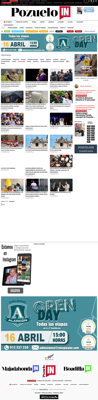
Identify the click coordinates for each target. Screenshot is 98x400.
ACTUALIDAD (16, 2)
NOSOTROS (59, 31)
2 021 (93, 130)
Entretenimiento (5, 61)
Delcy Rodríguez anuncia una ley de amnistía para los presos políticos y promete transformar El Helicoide (12, 106)
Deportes (48, 59)
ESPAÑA (42, 22)
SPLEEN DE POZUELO (58, 2)
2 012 (89, 141)
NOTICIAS (7, 31)
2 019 (93, 132)
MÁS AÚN (31, 4)
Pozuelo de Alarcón (46, 61)
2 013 (93, 139)
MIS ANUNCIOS (43, 31)
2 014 (89, 139)
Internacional (29, 27)
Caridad (22, 27)
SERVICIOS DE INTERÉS (18, 31)
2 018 (89, 135)
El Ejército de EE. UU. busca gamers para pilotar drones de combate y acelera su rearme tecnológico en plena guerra (11, 84)
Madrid (29, 61)
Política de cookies (47, 392)
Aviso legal (38, 392)
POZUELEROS (31, 2)
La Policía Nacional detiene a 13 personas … (85, 100)
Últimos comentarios (85, 86)
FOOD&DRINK (86, 2)
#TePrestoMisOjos (12, 27)
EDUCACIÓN (80, 22)
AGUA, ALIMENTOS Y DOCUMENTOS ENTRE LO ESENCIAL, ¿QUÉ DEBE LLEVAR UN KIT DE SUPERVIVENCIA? (60, 170)
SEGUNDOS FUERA (78, 2)
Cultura (42, 59)
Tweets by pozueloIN (39, 244)
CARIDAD (21, 2)
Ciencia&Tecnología (53, 27)
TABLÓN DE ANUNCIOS (32, 31)
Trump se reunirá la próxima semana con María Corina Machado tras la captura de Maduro (60, 106)
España (14, 61)
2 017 (93, 135)
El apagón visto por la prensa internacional (61, 126)
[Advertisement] (86, 197)
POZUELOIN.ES (4, 1)
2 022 (89, 130)
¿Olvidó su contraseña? (89, 31)
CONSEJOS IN (25, 4)
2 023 (93, 128)
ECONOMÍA (61, 22)
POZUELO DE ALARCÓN (22, 22)
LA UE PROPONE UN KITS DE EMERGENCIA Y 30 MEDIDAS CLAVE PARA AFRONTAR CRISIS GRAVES (12, 194)
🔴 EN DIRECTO (8, 22)
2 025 (93, 126)
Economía (55, 59)
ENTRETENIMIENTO (8, 25)
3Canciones (71, 27)
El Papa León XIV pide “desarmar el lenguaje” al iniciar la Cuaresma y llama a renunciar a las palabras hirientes (36, 84)
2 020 (89, 132)
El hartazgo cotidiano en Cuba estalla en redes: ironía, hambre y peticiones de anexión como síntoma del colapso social (35, 106)
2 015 (93, 137)
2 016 (89, 137)
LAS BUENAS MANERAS (40, 2)
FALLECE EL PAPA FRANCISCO (8, 168)
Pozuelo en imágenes (40, 27)
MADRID (34, 22)
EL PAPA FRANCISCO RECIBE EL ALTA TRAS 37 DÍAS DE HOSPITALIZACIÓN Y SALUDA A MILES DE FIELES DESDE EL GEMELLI (36, 194)
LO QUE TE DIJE (49, 2)
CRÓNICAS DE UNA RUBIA (24, 1)
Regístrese (78, 31)
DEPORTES (51, 22)
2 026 (89, 126)
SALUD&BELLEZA (17, 4)
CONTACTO (51, 31)
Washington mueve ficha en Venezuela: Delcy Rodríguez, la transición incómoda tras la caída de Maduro (12, 128)
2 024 (89, 128)
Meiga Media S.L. (43, 389)
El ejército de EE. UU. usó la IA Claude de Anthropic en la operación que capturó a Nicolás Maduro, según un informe (60, 84)
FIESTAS (26, 2)
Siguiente (11, 201)
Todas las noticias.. (6, 55)
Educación (63, 59)
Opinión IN (62, 27)
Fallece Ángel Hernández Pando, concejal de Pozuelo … (85, 115)
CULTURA (70, 22)
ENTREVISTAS (44, 1)
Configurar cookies (58, 392)
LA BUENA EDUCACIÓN (35, 1)
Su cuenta (70, 31)
